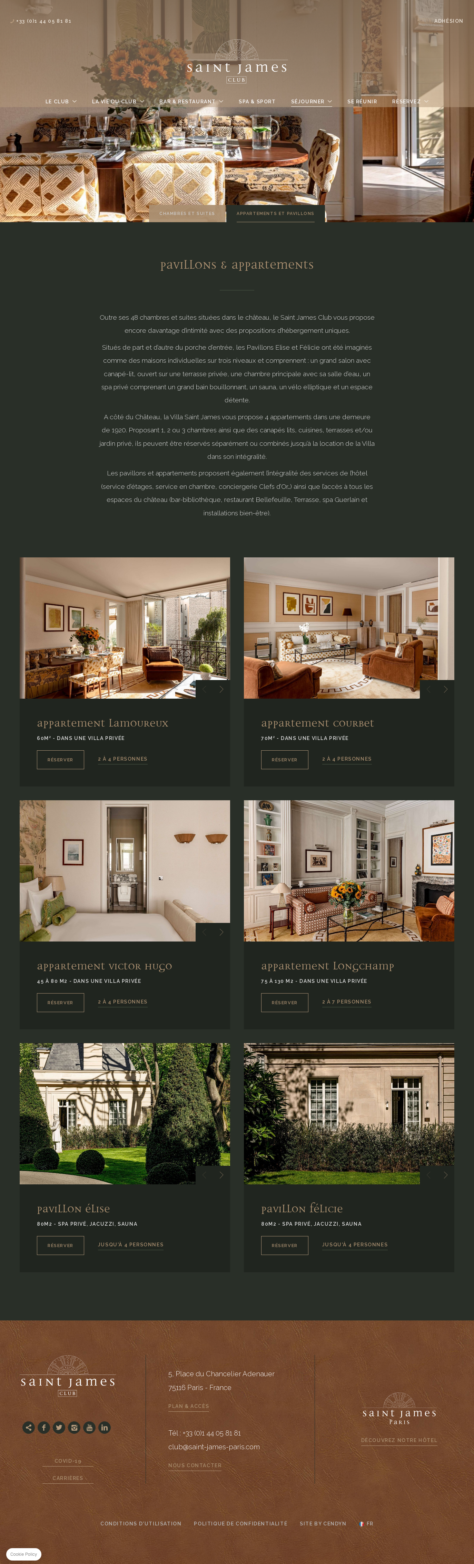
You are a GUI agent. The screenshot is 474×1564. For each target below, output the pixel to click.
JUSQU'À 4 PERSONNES (131, 1244)
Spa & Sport (257, 101)
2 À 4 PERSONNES (123, 759)
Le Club (57, 101)
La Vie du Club (114, 101)
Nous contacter (194, 1465)
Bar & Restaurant (187, 101)
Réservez (406, 101)
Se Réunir (362, 101)
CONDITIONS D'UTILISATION (140, 1523)
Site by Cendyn (323, 1523)
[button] (204, 689)
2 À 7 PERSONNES (347, 1002)
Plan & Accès (188, 1406)
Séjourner (308, 101)
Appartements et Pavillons (276, 213)
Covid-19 (68, 1461)
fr (370, 1524)
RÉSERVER (60, 759)
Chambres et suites (187, 213)
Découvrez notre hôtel (399, 1440)
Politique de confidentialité (240, 1523)
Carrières (67, 1478)
